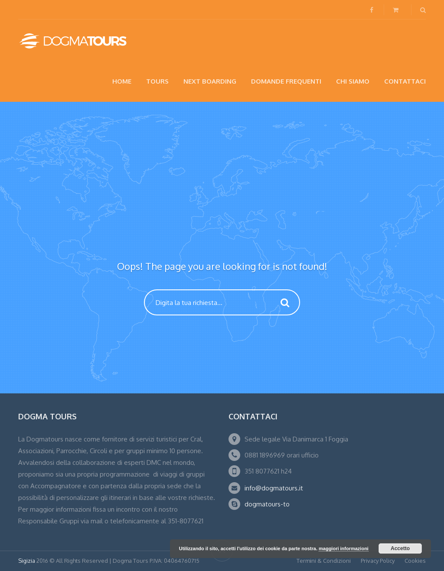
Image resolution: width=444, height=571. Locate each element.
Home (121, 81)
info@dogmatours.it (274, 488)
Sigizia (26, 560)
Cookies (415, 560)
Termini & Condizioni (324, 560)
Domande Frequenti (286, 81)
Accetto (400, 548)
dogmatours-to (267, 504)
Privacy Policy (378, 560)
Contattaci (405, 81)
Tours (157, 81)
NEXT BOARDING (209, 81)
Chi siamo (352, 81)
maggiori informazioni (344, 548)
